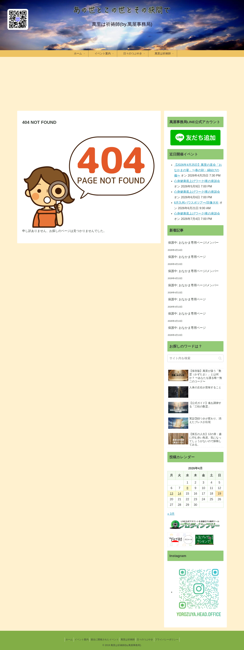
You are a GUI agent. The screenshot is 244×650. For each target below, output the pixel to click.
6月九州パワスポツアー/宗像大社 (196, 202)
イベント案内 (79, 639)
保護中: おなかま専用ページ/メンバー (193, 242)
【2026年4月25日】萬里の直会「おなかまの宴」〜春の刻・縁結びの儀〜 (198, 170)
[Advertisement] (122, 83)
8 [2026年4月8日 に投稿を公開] (187, 488)
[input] (195, 358)
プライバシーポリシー (170, 639)
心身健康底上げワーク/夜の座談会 (197, 181)
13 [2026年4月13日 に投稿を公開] (171, 493)
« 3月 (171, 513)
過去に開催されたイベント (104, 639)
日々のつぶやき (147, 639)
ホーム (65, 639)
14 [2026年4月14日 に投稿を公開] (179, 493)
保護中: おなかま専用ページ (187, 256)
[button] (220, 358)
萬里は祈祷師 (128, 639)
